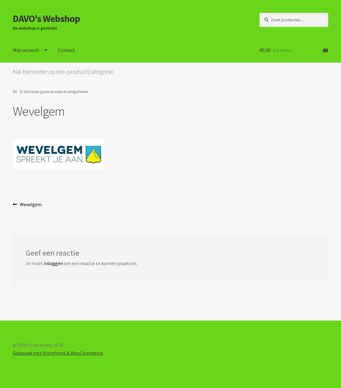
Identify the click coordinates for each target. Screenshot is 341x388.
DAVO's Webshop (46, 19)
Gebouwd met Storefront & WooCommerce (58, 353)
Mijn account (26, 50)
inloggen (53, 263)
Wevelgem (31, 205)
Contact (66, 50)
